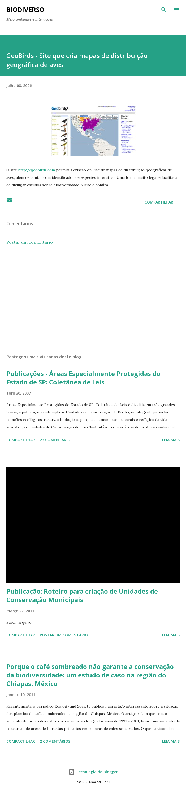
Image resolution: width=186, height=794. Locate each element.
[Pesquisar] (164, 9)
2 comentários (55, 741)
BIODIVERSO (25, 9)
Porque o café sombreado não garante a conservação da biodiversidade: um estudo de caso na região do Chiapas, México (90, 675)
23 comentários (56, 439)
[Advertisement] (93, 299)
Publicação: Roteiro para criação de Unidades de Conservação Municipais (82, 595)
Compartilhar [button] (159, 202)
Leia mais (171, 439)
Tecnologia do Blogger (93, 771)
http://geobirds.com (36, 170)
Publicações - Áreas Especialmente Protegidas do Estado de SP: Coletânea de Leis (83, 377)
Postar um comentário (29, 242)
